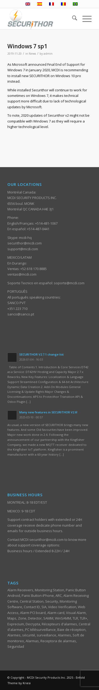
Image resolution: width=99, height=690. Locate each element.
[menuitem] (72, 18)
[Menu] (84, 18)
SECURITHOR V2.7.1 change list (41, 354)
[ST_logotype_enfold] (41, 18)
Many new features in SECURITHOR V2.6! (48, 412)
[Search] (72, 18)
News (32, 53)
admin (48, 53)
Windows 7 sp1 (27, 46)
